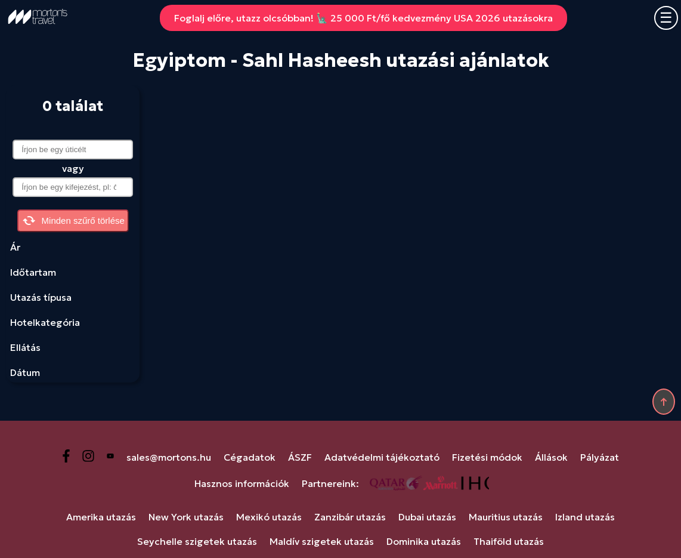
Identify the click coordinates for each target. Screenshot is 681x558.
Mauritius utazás (506, 517)
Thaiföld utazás (508, 541)
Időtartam (33, 272)
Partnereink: (330, 483)
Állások (551, 457)
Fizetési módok (487, 457)
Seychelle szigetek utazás (197, 541)
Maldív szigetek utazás (322, 541)
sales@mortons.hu (168, 457)
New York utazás (186, 517)
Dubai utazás (427, 517)
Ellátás (25, 347)
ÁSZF (300, 457)
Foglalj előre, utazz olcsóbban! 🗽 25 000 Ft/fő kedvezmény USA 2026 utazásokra (363, 18)
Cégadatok (250, 457)
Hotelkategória (45, 322)
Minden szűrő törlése (73, 220)
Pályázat (599, 457)
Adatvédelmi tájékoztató (381, 457)
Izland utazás (585, 517)
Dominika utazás (423, 541)
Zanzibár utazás (350, 517)
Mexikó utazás (269, 517)
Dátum (25, 372)
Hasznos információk (241, 483)
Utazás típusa (41, 297)
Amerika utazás (101, 517)
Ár (15, 247)
